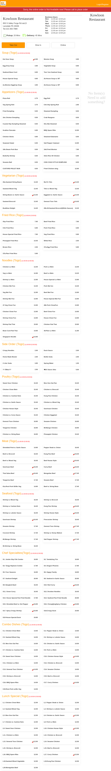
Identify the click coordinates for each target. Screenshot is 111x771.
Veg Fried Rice (61, 234)
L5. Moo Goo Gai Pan (20, 715)
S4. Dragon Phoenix (61, 566)
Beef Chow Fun (61, 311)
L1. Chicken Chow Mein (20, 702)
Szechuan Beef (20, 467)
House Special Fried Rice (20, 234)
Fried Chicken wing (61, 168)
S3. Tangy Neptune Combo (20, 566)
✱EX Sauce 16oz (61, 369)
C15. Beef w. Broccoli (61, 676)
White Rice (61, 241)
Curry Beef (61, 467)
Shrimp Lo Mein (20, 279)
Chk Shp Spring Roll (61, 105)
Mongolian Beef (61, 473)
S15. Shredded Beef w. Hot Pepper (20, 604)
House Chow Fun (61, 318)
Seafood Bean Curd (20, 72)
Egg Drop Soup (20, 66)
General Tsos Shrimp (61, 526)
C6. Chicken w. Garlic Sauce (61, 643)
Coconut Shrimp (20, 533)
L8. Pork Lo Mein (61, 722)
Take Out (13, 45)
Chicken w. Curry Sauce (20, 415)
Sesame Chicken (61, 421)
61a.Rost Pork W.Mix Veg (20, 486)
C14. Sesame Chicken (61, 669)
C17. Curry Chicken (61, 683)
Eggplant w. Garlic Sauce (61, 195)
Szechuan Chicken (61, 408)
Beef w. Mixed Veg (20, 460)
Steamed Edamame (61, 137)
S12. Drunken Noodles (61, 591)
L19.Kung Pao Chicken (61, 761)
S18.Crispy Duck (61, 611)
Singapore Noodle (20, 337)
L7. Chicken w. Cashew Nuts (20, 722)
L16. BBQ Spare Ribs (20, 754)
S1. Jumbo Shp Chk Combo (20, 559)
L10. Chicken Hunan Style (61, 728)
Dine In (38, 45)
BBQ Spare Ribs (61, 130)
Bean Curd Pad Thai (20, 331)
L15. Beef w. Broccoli (61, 748)
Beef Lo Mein (61, 273)
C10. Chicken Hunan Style (61, 656)
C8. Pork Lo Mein (61, 650)
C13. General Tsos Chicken (20, 669)
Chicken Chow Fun (20, 311)
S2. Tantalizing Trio (61, 559)
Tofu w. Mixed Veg (61, 189)
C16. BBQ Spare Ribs (20, 682)
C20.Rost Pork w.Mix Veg (20, 689)
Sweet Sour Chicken (20, 383)
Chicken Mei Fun (20, 286)
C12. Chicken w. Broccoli (61, 663)
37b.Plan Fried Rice (20, 253)
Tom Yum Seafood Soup (61, 72)
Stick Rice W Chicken (61, 156)
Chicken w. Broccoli (61, 389)
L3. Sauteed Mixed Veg (20, 709)
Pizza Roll (20, 98)
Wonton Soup (61, 59)
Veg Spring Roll (20, 105)
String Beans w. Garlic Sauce (20, 195)
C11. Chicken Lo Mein (20, 663)
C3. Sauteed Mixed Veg (20, 637)
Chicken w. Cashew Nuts (20, 396)
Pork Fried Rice (61, 228)
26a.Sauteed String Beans (20, 182)
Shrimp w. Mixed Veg (20, 500)
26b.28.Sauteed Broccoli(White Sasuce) (61, 208)
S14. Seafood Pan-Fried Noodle (61, 598)
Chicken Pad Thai (61, 324)
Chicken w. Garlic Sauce (20, 402)
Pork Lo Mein (61, 267)
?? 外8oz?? (20, 369)
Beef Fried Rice (61, 221)
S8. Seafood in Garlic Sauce (61, 578)
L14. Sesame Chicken (61, 741)
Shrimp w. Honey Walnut (61, 533)
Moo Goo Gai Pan (61, 383)
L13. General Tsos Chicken (20, 742)
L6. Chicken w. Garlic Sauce (61, 715)
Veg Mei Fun (20, 292)
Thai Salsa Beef (20, 473)
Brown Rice (20, 247)
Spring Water (61, 363)
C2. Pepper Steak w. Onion (61, 631)
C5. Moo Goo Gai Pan (20, 643)
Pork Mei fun (61, 286)
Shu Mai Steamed (61, 124)
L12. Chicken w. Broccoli (61, 735)
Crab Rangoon (61, 117)
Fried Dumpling (20, 111)
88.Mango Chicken (61, 428)
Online (63, 45)
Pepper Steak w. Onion (61, 447)
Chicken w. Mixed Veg (61, 402)
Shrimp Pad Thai (20, 324)
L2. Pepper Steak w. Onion (61, 702)
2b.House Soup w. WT (61, 78)
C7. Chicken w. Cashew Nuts (20, 650)
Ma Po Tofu (61, 182)
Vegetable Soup (61, 66)
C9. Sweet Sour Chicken (20, 656)
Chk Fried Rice (20, 228)
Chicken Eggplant (61, 415)
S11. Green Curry (20, 591)
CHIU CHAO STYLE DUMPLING (61, 162)
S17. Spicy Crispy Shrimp (20, 611)
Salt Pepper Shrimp (61, 539)
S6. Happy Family (61, 572)
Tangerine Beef (20, 480)
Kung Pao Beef (61, 454)
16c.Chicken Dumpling (20, 117)
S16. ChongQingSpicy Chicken (61, 604)
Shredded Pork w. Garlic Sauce (20, 447)
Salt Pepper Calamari (61, 143)
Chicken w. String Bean (20, 434)
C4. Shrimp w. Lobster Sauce (61, 637)
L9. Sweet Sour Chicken (20, 728)
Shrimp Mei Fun (20, 299)
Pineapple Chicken (61, 434)
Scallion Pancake (20, 130)
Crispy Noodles (20, 350)
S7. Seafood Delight (20, 578)
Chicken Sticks (20, 137)
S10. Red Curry (61, 585)
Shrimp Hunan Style (61, 513)
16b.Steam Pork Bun (20, 149)
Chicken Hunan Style (20, 408)
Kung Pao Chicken (61, 396)
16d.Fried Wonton (61, 149)
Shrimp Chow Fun (20, 318)
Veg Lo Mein (20, 273)
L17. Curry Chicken (61, 755)
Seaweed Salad (20, 143)
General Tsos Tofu (61, 202)
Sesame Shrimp (20, 526)
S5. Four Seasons (20, 572)
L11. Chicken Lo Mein (20, 735)
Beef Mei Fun (61, 292)
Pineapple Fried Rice (20, 241)
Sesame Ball (20, 162)
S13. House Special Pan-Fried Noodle (20, 598)
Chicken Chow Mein (20, 389)
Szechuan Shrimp (20, 520)
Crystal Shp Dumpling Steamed (20, 124)
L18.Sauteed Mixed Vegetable (20, 761)
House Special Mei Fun (61, 299)
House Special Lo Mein (61, 279)
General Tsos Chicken (20, 421)
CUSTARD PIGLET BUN (20, 168)
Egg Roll (61, 98)
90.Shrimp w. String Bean (20, 546)
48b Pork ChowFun (61, 305)
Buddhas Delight (20, 208)
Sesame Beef (61, 480)
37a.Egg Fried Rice (61, 247)
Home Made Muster (20, 357)
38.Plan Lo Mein (61, 331)
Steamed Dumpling (61, 111)
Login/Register (103, 4)
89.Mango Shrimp (20, 539)
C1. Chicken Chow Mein (20, 631)
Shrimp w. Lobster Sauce (20, 513)
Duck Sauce (61, 350)
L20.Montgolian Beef (20, 767)
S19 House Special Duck (20, 617)
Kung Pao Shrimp (61, 506)
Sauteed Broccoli (20, 201)
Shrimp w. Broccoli (61, 500)
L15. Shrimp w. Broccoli (20, 748)
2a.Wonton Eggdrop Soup (20, 85)
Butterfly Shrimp (20, 156)
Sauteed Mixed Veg (20, 189)
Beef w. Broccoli (20, 454)
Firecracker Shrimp (61, 519)
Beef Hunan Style (61, 461)
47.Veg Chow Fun (20, 305)
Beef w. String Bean (61, 486)
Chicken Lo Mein (20, 267)
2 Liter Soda (20, 363)
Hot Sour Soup (20, 59)
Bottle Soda (61, 357)
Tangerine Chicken (20, 428)
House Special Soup (20, 78)
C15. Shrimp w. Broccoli (20, 676)
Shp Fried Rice (20, 221)
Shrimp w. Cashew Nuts (20, 506)
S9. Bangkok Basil (20, 585)
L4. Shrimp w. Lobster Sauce (61, 709)
